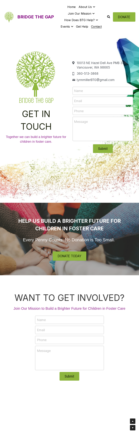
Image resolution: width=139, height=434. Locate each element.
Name (78, 91)
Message (81, 122)
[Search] (108, 16)
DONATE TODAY (69, 256)
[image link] (9, 16)
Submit (103, 148)
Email (78, 101)
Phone (79, 111)
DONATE (124, 16)
